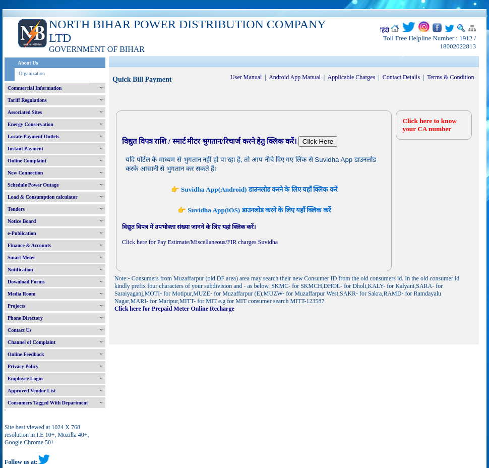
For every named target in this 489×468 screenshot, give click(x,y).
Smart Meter (21, 257)
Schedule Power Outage (33, 185)
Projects (16, 306)
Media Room (21, 294)
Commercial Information (35, 88)
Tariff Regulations (27, 100)
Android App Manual (295, 77)
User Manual (246, 77)
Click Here (317, 141)
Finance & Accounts (29, 245)
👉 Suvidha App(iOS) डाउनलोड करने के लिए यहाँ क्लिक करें (254, 210)
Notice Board (22, 221)
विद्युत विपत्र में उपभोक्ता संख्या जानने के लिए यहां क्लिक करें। (189, 226)
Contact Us (20, 330)
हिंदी (384, 30)
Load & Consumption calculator (43, 197)
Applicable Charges (352, 77)
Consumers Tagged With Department (48, 402)
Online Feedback (26, 354)
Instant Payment (25, 148)
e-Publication (22, 233)
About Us (28, 63)
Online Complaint (27, 160)
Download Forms (26, 281)
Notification (20, 269)
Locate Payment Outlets (33, 136)
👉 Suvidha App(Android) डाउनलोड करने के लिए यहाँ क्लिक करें (254, 189)
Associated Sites (25, 112)
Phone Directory (25, 318)
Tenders (16, 209)
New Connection (25, 173)
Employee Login (25, 378)
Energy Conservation (30, 124)
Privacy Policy (23, 366)
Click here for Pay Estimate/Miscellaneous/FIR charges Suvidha (200, 242)
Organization (32, 73)
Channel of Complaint (31, 342)
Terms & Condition (450, 77)
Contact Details (401, 77)
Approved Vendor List (31, 390)
